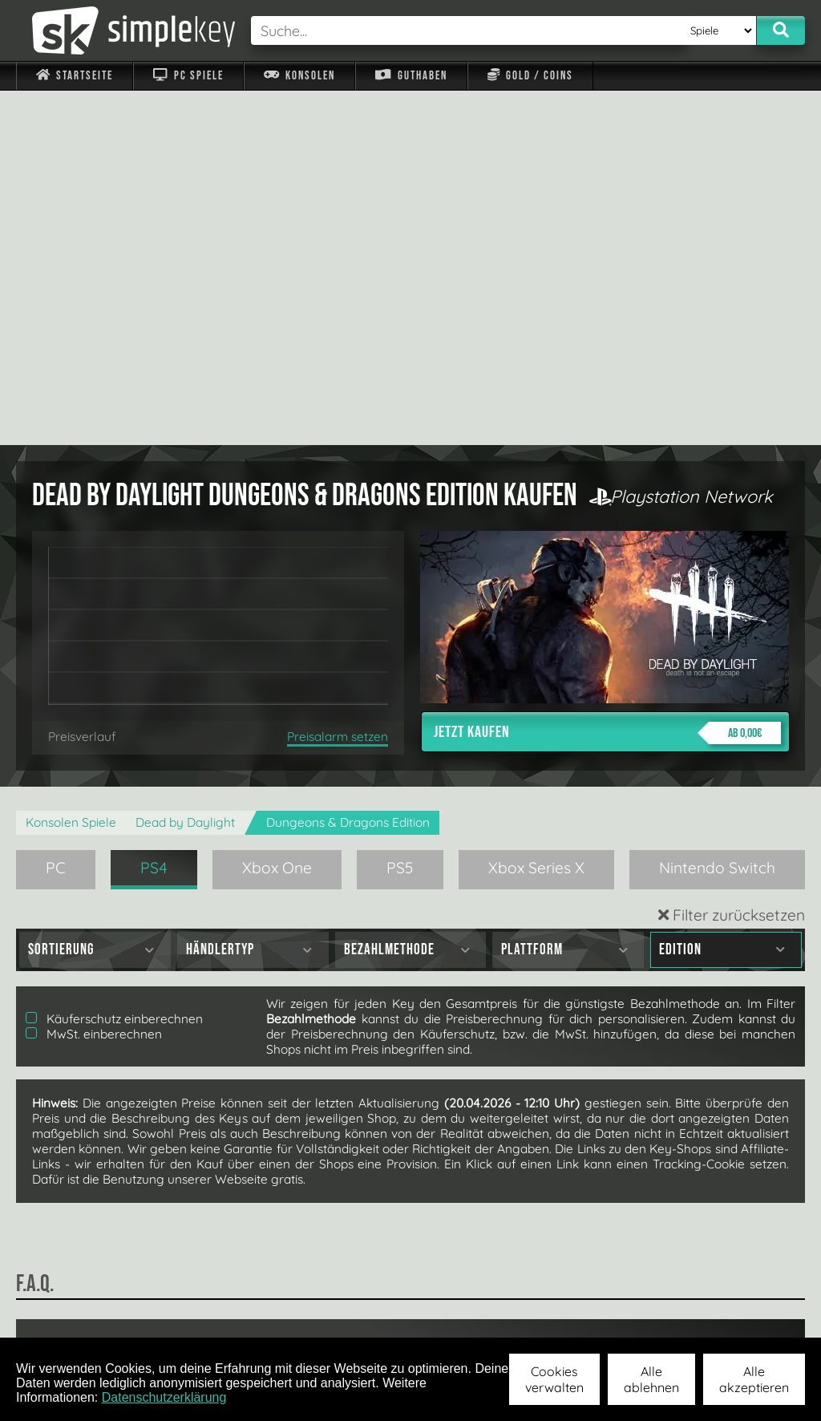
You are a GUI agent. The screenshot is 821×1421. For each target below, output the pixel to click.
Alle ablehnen (651, 1379)
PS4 (154, 513)
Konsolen (299, 75)
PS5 (400, 513)
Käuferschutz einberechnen (114, 664)
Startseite (74, 75)
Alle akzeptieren (754, 1379)
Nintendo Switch (717, 513)
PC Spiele (188, 75)
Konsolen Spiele (71, 468)
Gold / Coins (530, 75)
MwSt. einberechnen (94, 679)
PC (56, 513)
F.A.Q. (332, 1316)
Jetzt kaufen (607, 378)
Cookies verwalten (554, 1379)
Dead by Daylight (185, 468)
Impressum (84, 1316)
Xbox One (277, 513)
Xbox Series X (536, 513)
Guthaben (411, 75)
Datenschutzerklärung (164, 1397)
